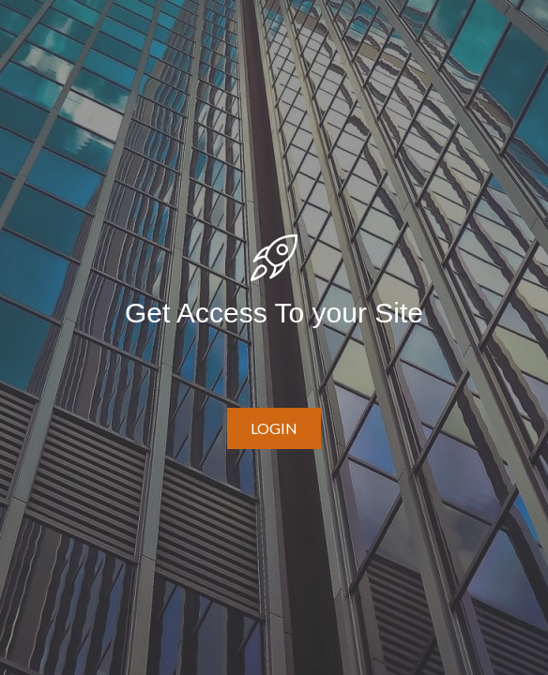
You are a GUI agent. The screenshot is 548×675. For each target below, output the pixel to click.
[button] (274, 428)
